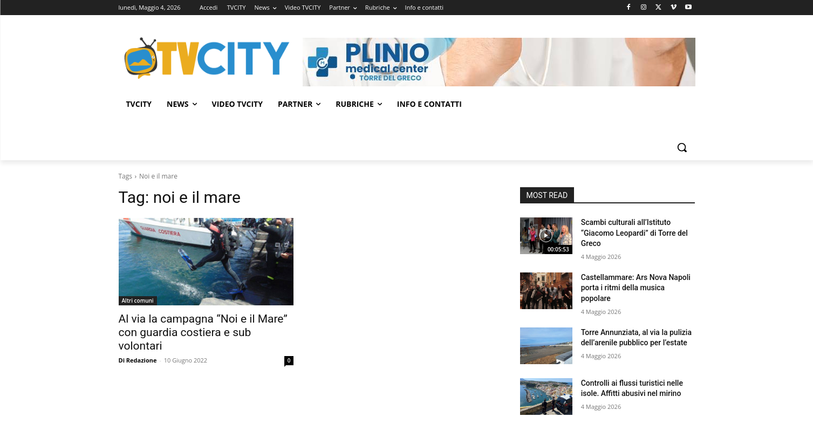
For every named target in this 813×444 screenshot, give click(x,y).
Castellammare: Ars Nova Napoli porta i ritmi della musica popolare (636, 288)
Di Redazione (138, 360)
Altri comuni (138, 300)
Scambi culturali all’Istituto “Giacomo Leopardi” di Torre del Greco (634, 233)
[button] (682, 147)
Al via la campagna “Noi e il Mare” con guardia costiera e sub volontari (203, 332)
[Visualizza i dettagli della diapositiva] (499, 62)
